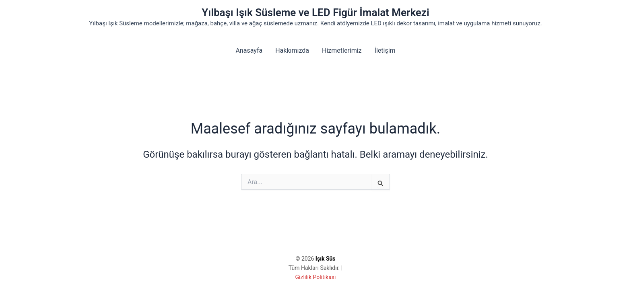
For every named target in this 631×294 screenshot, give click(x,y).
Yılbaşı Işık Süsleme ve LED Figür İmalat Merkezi (315, 12)
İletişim (385, 50)
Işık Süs (326, 258)
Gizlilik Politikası (315, 277)
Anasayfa (248, 50)
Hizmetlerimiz (342, 50)
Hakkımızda (292, 50)
